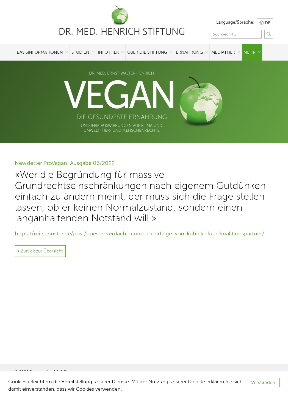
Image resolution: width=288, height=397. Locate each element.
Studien (80, 52)
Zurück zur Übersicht (42, 251)
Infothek (108, 52)
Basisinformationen (40, 52)
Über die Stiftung (147, 52)
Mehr (249, 52)
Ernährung (189, 52)
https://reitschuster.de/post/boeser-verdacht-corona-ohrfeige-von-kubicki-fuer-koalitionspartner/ (139, 233)
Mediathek (223, 52)
